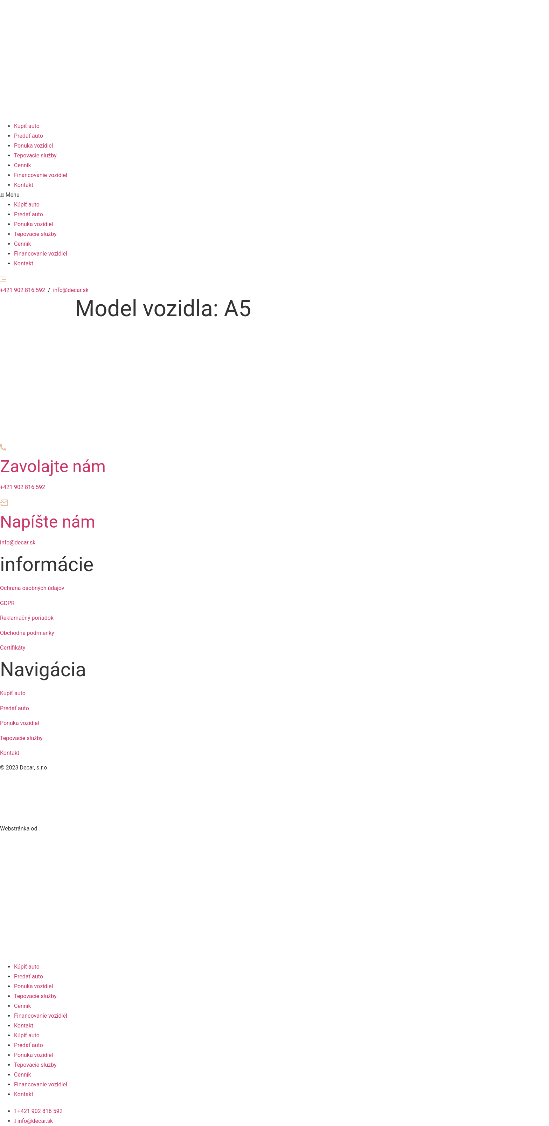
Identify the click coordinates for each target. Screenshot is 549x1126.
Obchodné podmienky (27, 633)
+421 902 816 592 (22, 290)
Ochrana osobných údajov (32, 588)
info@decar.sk (70, 290)
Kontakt (23, 185)
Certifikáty (12, 647)
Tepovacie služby (35, 155)
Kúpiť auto (27, 126)
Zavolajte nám (53, 466)
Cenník (22, 165)
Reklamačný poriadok (27, 618)
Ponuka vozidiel (33, 145)
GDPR (7, 603)
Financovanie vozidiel (40, 175)
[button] (274, 195)
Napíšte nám (47, 522)
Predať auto (28, 136)
